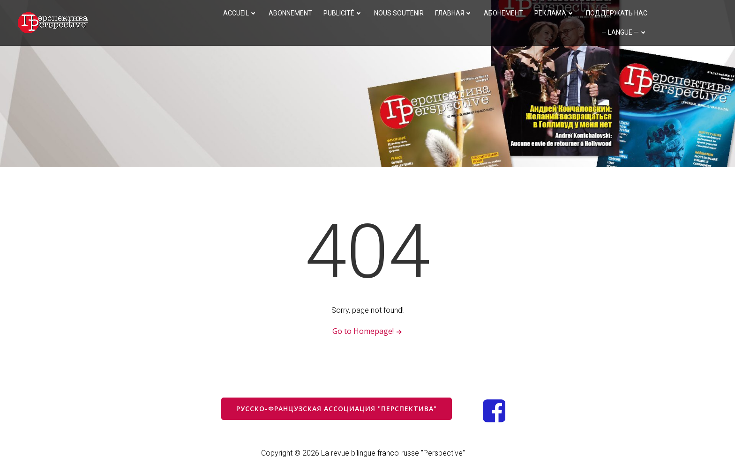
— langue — (624, 32)
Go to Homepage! (367, 331)
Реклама (554, 13)
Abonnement (290, 13)
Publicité (343, 13)
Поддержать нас (616, 13)
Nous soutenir (399, 13)
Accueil (240, 13)
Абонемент (503, 13)
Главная (453, 13)
